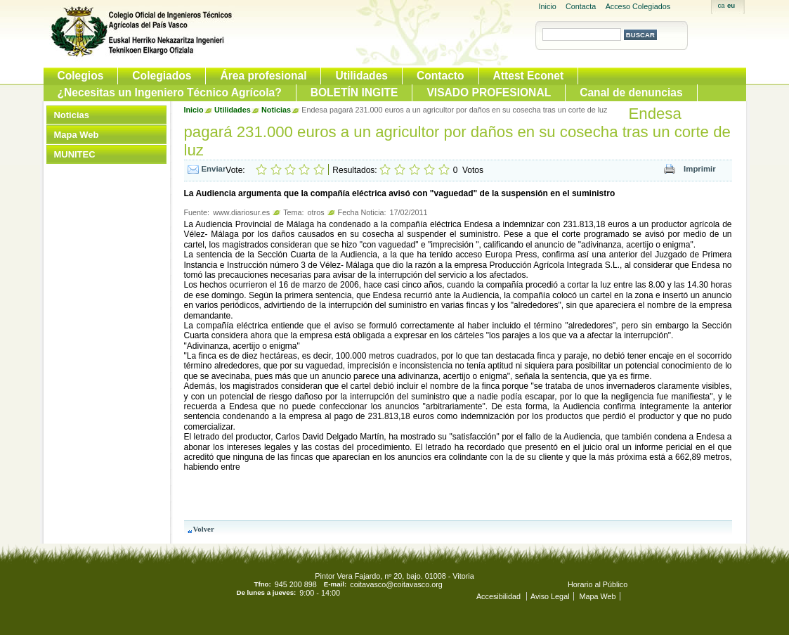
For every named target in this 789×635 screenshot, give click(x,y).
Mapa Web (76, 134)
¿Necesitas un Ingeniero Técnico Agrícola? (170, 92)
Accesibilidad (499, 596)
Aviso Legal (550, 596)
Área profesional (263, 76)
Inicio (547, 6)
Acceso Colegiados (638, 6)
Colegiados (161, 76)
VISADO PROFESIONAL (488, 92)
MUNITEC (75, 154)
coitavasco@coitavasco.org (396, 584)
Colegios (81, 76)
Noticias (71, 115)
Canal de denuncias (631, 92)
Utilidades (361, 76)
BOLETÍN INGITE (354, 92)
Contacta (581, 6)
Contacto (440, 76)
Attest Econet (528, 76)
